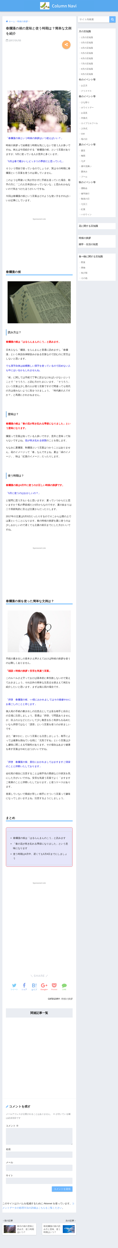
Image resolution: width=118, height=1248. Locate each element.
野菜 (83, 262)
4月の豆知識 (87, 48)
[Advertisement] (39, 68)
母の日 (84, 139)
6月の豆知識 (87, 58)
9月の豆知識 (87, 74)
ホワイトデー (87, 107)
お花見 (84, 113)
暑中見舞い (86, 166)
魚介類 (84, 273)
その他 (84, 278)
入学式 (84, 128)
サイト (9, 1175)
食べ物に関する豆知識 (91, 256)
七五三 (84, 204)
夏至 (83, 150)
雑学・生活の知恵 (88, 244)
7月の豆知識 (87, 63)
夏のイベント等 (87, 144)
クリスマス (86, 91)
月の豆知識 (85, 31)
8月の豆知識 (87, 69)
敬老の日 (85, 199)
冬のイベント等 (87, 79)
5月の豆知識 (87, 53)
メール (9, 1162)
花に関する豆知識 (88, 226)
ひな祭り (85, 102)
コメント (12, 1125)
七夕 (83, 161)
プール (84, 177)
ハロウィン (86, 214)
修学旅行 (85, 193)
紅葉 (83, 209)
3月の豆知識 (87, 42)
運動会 (84, 188)
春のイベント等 (87, 96)
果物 (83, 267)
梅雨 (83, 156)
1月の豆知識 (87, 37)
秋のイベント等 (87, 182)
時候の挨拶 (67, 998)
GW (83, 134)
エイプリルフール (89, 123)
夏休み (84, 171)
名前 (8, 1149)
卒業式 (84, 118)
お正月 (84, 85)
